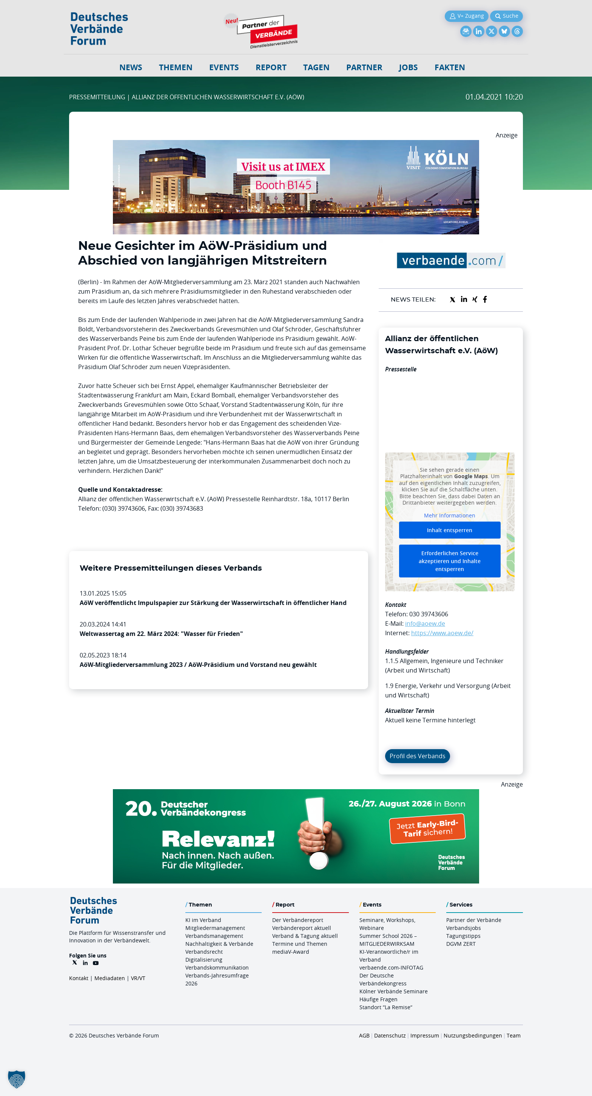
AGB (364, 1035)
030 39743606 (428, 614)
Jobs (408, 67)
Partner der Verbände (473, 920)
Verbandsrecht (204, 951)
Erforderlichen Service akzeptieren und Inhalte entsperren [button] (450, 561)
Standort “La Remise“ (385, 1007)
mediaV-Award (290, 951)
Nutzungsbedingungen (473, 1035)
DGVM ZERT (461, 943)
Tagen (316, 67)
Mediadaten (109, 978)
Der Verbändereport (297, 920)
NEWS (130, 67)
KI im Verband (203, 920)
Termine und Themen (299, 943)
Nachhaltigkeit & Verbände (219, 943)
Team (514, 1035)
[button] (16, 1079)
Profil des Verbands (418, 756)
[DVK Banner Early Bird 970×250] (296, 794)
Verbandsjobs (463, 927)
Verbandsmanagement (214, 935)
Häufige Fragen (378, 999)
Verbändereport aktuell (301, 927)
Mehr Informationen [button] (449, 515)
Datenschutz (390, 1035)
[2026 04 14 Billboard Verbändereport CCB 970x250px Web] (296, 144)
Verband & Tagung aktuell (305, 935)
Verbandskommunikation (217, 967)
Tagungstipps (463, 935)
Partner (364, 67)
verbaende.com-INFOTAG (391, 967)
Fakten (450, 67)
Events (224, 67)
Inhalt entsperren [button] (449, 530)
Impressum (424, 1035)
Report (271, 67)
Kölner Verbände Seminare (393, 991)
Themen (176, 67)
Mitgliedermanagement (215, 927)
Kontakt (78, 978)
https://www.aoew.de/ (442, 633)
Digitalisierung (203, 959)
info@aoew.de (425, 623)
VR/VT (138, 978)
